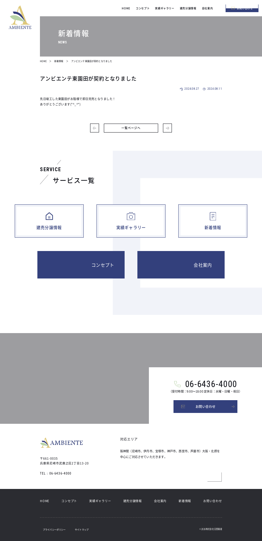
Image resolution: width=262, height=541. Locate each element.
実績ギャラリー (100, 501)
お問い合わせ (212, 501)
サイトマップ (82, 529)
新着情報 (185, 501)
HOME (44, 501)
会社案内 (160, 501)
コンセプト (69, 501)
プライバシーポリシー (54, 529)
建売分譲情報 (132, 501)
